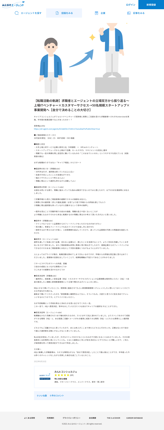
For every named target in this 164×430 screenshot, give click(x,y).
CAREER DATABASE (134, 418)
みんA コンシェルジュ (65, 371)
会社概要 (92, 418)
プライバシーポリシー (71, 418)
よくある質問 (29, 418)
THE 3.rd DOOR (113, 418)
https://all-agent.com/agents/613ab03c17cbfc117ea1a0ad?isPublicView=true (67, 129)
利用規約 (50, 418)
